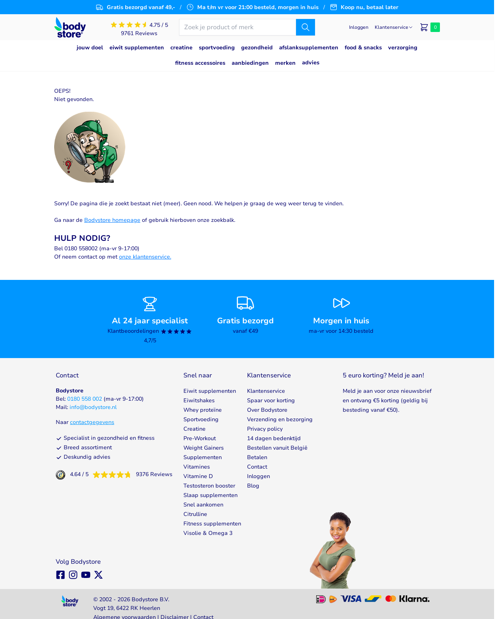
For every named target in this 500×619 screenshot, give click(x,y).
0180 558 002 (84, 399)
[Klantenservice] (394, 27)
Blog (253, 486)
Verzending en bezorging (280, 419)
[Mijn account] (358, 27)
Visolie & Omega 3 (207, 533)
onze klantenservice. (145, 257)
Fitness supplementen (212, 523)
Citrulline (195, 514)
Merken (285, 63)
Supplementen (202, 457)
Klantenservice (266, 391)
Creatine (194, 429)
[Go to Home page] (70, 27)
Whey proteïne (202, 410)
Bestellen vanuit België (277, 448)
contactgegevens (92, 422)
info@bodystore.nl (93, 407)
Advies (310, 62)
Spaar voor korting (271, 400)
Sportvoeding (201, 419)
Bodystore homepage (112, 220)
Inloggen (258, 476)
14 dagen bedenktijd (274, 438)
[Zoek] (305, 27)
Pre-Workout (199, 438)
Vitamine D (198, 476)
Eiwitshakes (199, 400)
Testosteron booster (209, 486)
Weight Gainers (203, 448)
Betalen (257, 457)
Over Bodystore (267, 410)
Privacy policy (265, 429)
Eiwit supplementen (209, 391)
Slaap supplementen (210, 495)
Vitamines (196, 467)
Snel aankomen (203, 504)
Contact (257, 467)
